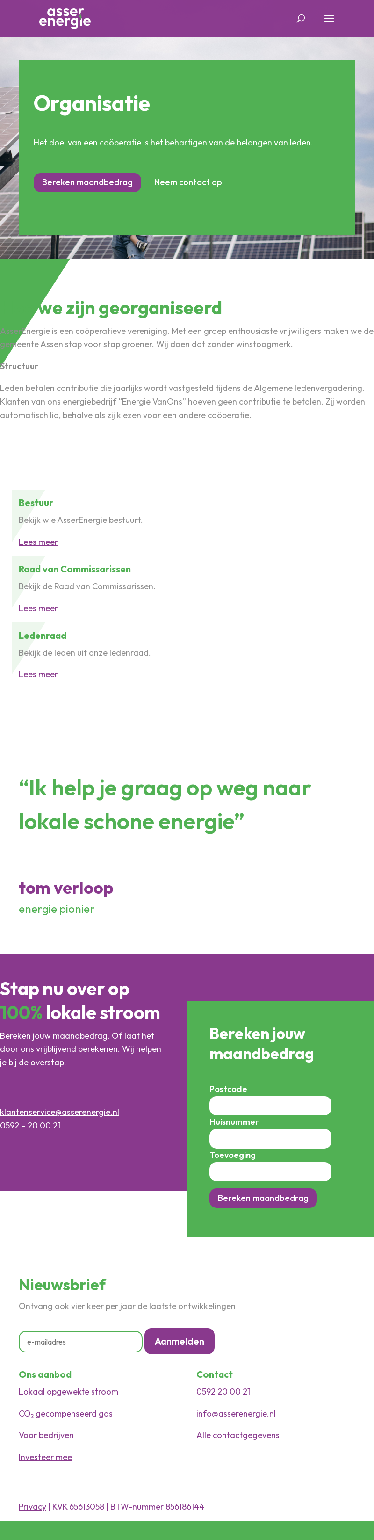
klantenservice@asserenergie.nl (59, 1111)
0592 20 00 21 (223, 1391)
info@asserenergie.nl (236, 1413)
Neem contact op (188, 182)
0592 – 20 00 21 (30, 1125)
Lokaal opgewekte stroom (68, 1391)
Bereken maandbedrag (87, 182)
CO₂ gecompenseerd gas (66, 1413)
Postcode (228, 1089)
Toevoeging (232, 1155)
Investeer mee (45, 1457)
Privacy (32, 1506)
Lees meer (38, 541)
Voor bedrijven (46, 1435)
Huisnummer (234, 1121)
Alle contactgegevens (238, 1435)
